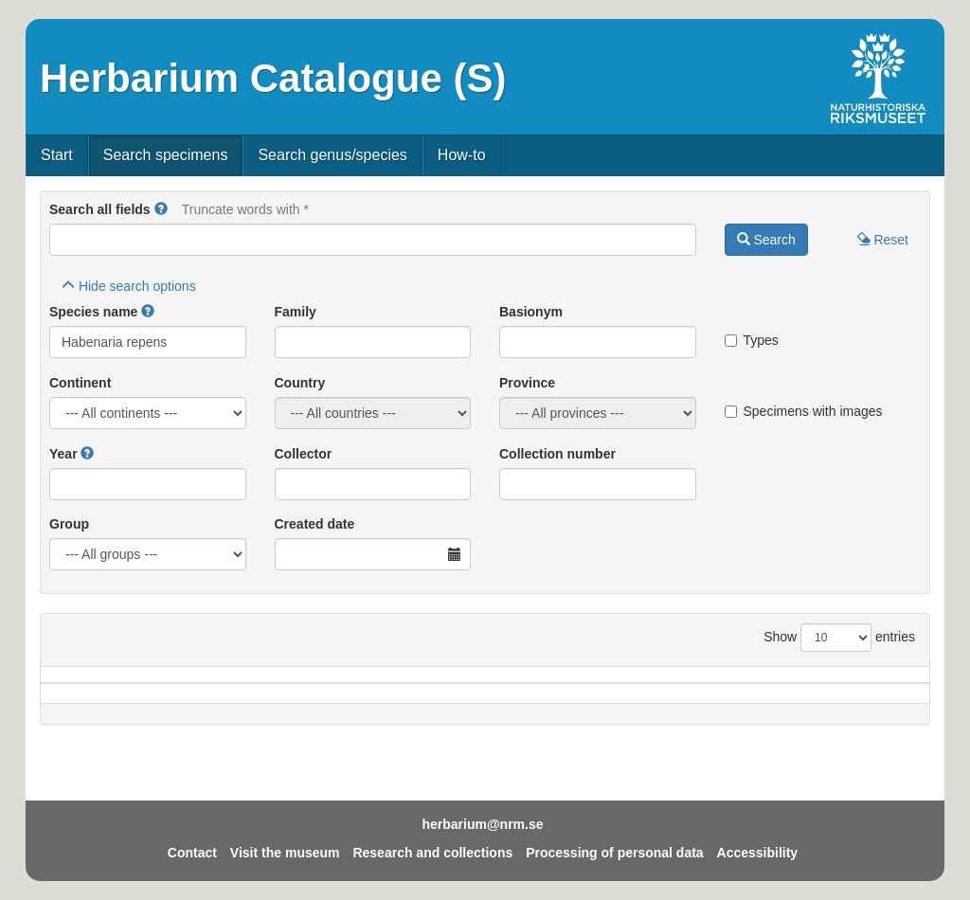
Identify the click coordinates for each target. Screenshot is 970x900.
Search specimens (165, 155)
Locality (469, 684)
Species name (93, 311)
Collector (303, 453)
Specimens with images (804, 411)
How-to (462, 155)
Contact (192, 852)
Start (57, 155)
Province (527, 382)
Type (869, 684)
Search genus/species (332, 155)
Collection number (557, 453)
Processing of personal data (615, 852)
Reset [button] (882, 239)
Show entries (839, 637)
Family (295, 311)
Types (752, 340)
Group (69, 523)
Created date (315, 523)
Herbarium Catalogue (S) (273, 78)
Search (766, 239)
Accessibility (758, 852)
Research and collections (432, 852)
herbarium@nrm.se (482, 824)
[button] (161, 209)
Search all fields (100, 209)
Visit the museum (285, 852)
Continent (80, 382)
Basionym (531, 311)
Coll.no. (773, 684)
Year (63, 453)
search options (129, 286)
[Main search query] (372, 240)
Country (300, 382)
